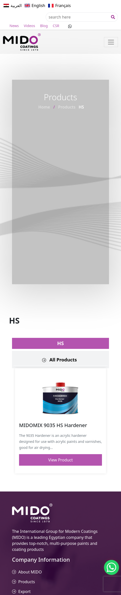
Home (44, 107)
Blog (44, 25)
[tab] (60, 359)
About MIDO (30, 572)
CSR (56, 25)
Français (63, 5)
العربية (16, 5)
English (38, 5)
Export (24, 591)
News (14, 25)
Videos (29, 25)
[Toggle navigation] (111, 42)
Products (66, 107)
